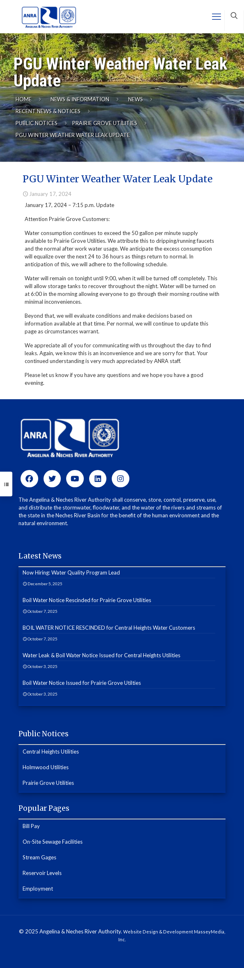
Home (24, 99)
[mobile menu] (216, 16)
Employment (38, 888)
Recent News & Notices (48, 111)
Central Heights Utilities (51, 751)
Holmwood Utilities (46, 767)
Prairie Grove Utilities (104, 123)
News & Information (80, 99)
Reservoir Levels (42, 873)
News (135, 99)
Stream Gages (39, 857)
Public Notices (37, 123)
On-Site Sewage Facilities (53, 841)
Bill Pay (31, 826)
